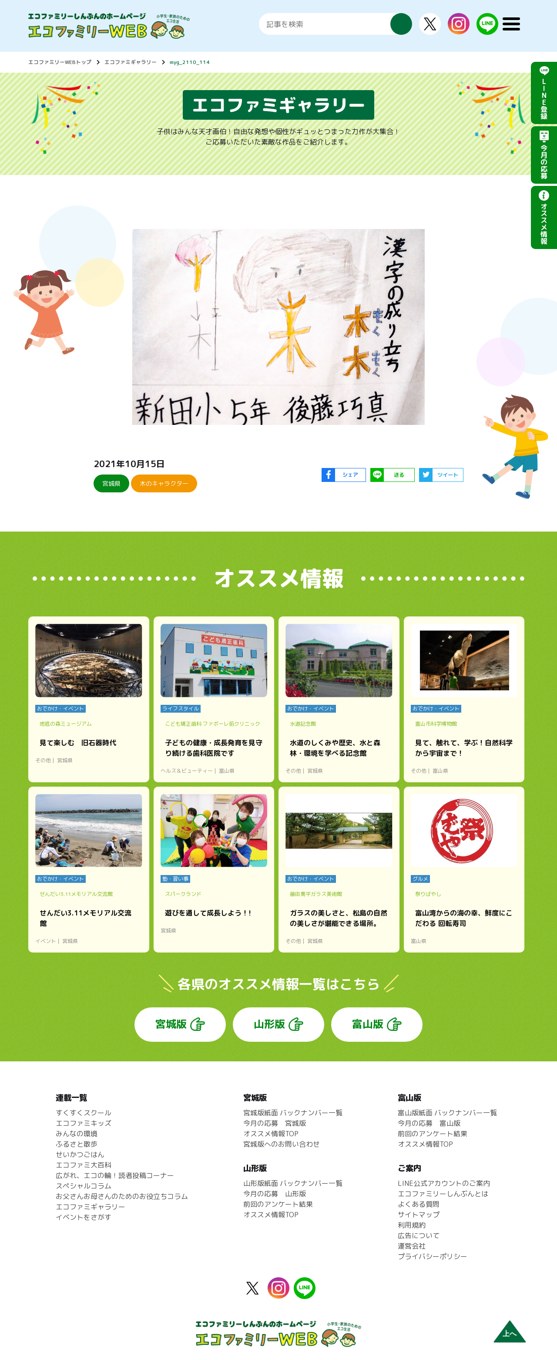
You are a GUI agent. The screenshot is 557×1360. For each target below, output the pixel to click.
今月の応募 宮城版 (274, 1123)
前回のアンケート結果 (278, 1204)
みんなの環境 (76, 1133)
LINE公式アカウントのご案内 (444, 1183)
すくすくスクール (83, 1113)
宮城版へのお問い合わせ (281, 1144)
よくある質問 (419, 1204)
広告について (419, 1235)
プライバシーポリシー (432, 1256)
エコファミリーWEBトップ (59, 62)
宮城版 (171, 1024)
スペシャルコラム (83, 1186)
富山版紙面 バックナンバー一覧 (447, 1113)
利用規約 (412, 1225)
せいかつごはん (80, 1154)
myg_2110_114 (190, 62)
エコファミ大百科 (83, 1165)
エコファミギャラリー (130, 62)
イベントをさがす (83, 1217)
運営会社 (412, 1246)
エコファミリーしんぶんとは (443, 1193)
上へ (510, 1333)
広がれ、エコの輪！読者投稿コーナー (115, 1175)
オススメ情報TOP (271, 1133)
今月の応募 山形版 (274, 1193)
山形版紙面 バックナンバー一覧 (292, 1183)
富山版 (367, 1024)
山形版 (269, 1024)
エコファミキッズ (83, 1123)
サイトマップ (419, 1214)
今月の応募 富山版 (429, 1123)
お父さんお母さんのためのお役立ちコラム (122, 1196)
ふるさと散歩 (76, 1144)
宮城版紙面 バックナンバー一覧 (292, 1113)
